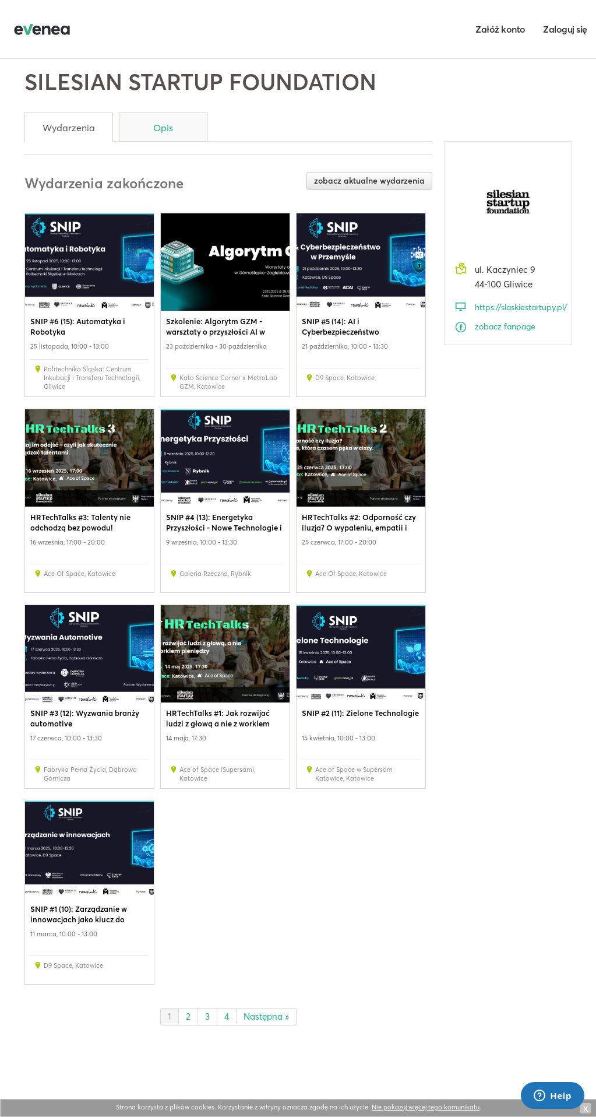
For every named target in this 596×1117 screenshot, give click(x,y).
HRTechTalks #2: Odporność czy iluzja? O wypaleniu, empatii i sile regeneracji (359, 527)
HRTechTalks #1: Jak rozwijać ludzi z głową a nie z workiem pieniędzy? (218, 723)
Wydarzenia (69, 128)
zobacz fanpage (505, 326)
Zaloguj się (565, 29)
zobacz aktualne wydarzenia (369, 180)
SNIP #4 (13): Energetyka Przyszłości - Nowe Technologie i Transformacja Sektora (224, 527)
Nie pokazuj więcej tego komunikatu (425, 1107)
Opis (163, 128)
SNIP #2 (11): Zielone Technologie (360, 713)
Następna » (266, 1016)
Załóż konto (500, 29)
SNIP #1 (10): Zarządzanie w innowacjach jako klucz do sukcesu (78, 919)
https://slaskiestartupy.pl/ (517, 307)
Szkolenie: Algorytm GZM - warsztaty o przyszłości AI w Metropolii (215, 332)
